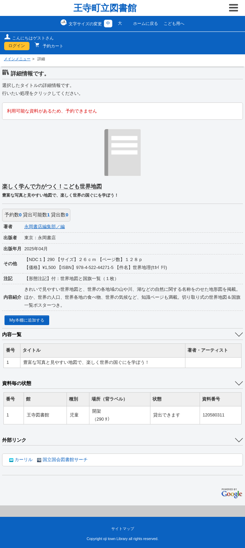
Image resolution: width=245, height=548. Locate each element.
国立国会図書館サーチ (62, 459)
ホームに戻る (145, 23)
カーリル (21, 459)
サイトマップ (122, 529)
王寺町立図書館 (105, 8)
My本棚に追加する (26, 320)
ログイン (16, 45)
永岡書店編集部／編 (44, 226)
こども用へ (174, 23)
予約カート (52, 46)
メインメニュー (17, 59)
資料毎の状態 (16, 383)
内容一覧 (11, 334)
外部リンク (14, 440)
